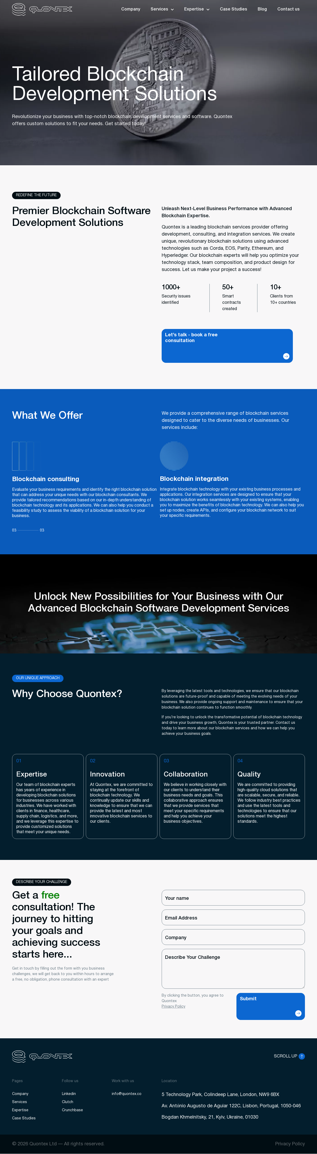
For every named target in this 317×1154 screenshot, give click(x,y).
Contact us (288, 9)
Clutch (67, 1102)
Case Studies (233, 9)
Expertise (194, 9)
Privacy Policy (173, 1006)
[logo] (42, 9)
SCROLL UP (285, 1056)
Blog (262, 9)
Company (130, 9)
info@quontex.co (126, 1094)
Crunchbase (72, 1110)
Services (159, 9)
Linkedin (69, 1094)
